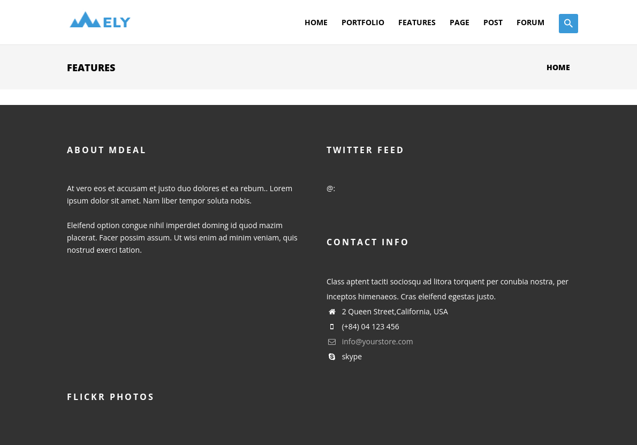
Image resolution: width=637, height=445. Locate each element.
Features (417, 22)
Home (316, 22)
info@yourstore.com (370, 341)
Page (459, 22)
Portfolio (363, 22)
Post (493, 22)
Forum (530, 22)
